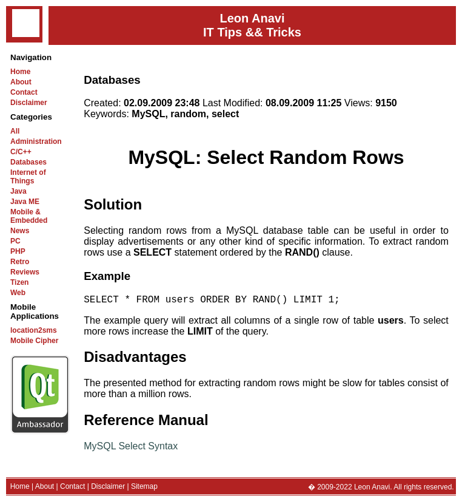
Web (17, 292)
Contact (24, 92)
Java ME (24, 201)
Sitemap (144, 489)
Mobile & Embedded (28, 216)
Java (18, 191)
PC (15, 241)
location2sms (33, 330)
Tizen (19, 282)
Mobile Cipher (34, 340)
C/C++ (21, 152)
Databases (28, 162)
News (19, 230)
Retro (19, 261)
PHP (17, 251)
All (14, 131)
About (21, 82)
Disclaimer (28, 102)
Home (20, 71)
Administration (36, 141)
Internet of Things (28, 176)
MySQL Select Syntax (131, 448)
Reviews (24, 272)
